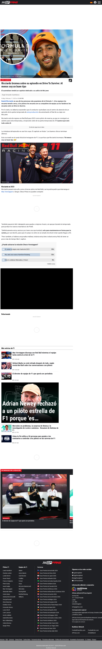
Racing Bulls (22, 591)
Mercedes (21, 589)
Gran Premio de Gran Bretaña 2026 (48, 597)
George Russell (7, 599)
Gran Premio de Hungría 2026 (47, 602)
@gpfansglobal (77, 575)
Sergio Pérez (6, 625)
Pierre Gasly (6, 583)
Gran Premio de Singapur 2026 (47, 615)
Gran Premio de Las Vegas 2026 (47, 625)
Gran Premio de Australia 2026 (47, 570)
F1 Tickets (88, 639)
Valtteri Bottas (7, 623)
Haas (20, 583)
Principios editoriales (48, 639)
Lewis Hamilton (7, 570)
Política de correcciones (62, 639)
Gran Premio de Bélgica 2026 (47, 599)
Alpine (20, 570)
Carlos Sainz (6, 594)
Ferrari (21, 581)
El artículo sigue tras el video (36, 127)
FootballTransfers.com (78, 630)
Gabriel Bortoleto (8, 618)
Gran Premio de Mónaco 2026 (47, 589)
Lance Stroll (6, 610)
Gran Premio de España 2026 (47, 610)
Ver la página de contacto (78, 622)
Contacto (11, 639)
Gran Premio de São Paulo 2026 (47, 623)
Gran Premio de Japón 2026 (46, 576)
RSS (7, 639)
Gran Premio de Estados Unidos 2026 (49, 618)
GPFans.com (76, 633)
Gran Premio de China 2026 (46, 573)
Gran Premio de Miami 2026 (46, 583)
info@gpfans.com (77, 607)
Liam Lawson (7, 612)
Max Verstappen (7, 192)
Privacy (94, 639)
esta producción (32, 112)
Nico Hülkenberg (7, 620)
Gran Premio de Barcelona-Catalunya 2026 (51, 591)
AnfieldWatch (92, 633)
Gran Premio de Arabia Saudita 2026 (49, 581)
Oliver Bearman (7, 602)
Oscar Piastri (6, 578)
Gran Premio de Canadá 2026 (47, 586)
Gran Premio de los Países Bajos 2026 (49, 604)
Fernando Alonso (8, 607)
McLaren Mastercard (25, 586)
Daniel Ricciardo (7, 101)
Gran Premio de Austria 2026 (47, 594)
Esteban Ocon (7, 604)
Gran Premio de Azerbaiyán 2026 (48, 612)
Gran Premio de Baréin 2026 (46, 578)
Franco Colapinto (8, 581)
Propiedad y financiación (77, 639)
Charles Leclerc (7, 573)
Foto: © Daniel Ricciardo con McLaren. (11, 76)
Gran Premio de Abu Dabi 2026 (47, 631)
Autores (2, 639)
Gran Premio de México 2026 (47, 620)
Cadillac (21, 578)
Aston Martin (22, 573)
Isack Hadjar (6, 586)
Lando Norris (6, 576)
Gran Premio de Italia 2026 (46, 607)
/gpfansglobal (77, 573)
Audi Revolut (22, 576)
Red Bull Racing (23, 594)
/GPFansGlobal (77, 580)
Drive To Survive (5, 80)
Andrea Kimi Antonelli (9, 597)
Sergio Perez (18, 639)
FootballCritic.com (93, 630)
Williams (21, 597)
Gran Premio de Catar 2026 (46, 628)
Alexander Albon (7, 591)
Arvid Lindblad (7, 615)
